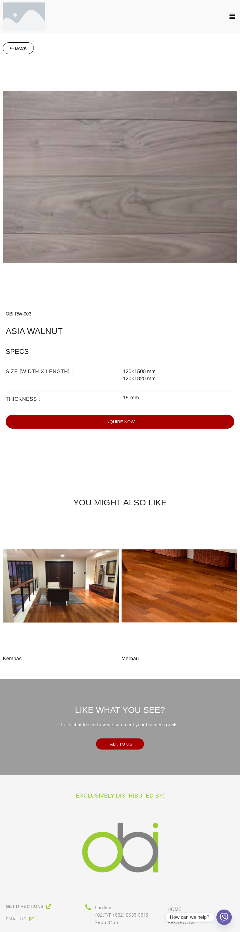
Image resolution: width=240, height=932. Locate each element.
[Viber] (224, 917)
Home (175, 909)
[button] (144, 14)
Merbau (130, 658)
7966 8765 (106, 922)
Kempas (12, 658)
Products (181, 922)
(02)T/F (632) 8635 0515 (121, 915)
